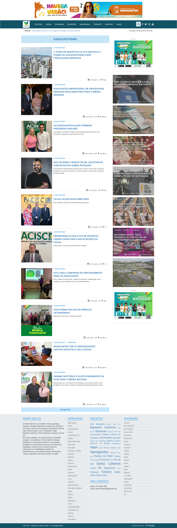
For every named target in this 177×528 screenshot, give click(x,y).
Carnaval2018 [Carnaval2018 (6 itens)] (95, 434)
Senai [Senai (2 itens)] (118, 468)
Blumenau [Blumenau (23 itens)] (101, 431)
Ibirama (126, 460)
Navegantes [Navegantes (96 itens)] (99, 452)
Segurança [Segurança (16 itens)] (109, 468)
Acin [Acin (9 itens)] (92, 424)
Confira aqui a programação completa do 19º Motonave (133, 174)
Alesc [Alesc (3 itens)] (114, 424)
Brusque (127, 445)
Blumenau (148, 224)
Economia (59, 24)
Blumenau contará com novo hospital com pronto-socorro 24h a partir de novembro (133, 267)
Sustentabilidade (74, 507)
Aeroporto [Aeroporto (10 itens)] (100, 424)
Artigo (70, 426)
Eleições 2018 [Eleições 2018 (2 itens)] (94, 441)
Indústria (71, 473)
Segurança (85, 24)
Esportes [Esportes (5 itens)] (117, 441)
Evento (70, 460)
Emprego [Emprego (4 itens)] (102, 441)
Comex (70, 432)
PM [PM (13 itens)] (104, 456)
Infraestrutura (72, 476)
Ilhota (126, 463)
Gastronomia (72, 466)
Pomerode (127, 485)
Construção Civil (74, 435)
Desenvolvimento (74, 441)
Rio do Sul (127, 491)
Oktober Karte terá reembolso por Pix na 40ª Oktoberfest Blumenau (130, 237)
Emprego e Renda (74, 451)
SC (105, 227)
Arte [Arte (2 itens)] (119, 424)
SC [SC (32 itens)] (100, 467)
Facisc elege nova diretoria (71, 199)
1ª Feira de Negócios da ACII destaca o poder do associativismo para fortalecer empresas (76, 55)
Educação (71, 448)
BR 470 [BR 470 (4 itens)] (117, 431)
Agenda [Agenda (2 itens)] (109, 424)
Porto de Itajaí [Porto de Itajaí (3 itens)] (94, 460)
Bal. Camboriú (129, 426)
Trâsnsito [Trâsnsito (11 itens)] (94, 472)
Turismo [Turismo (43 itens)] (106, 471)
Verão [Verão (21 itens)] (117, 472)
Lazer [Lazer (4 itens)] (100, 448)
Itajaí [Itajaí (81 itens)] (93, 447)
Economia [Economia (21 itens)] (106, 437)
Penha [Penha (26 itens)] (97, 456)
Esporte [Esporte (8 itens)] (109, 441)
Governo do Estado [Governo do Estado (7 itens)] (100, 443)
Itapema (127, 473)
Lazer (119, 24)
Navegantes (103, 116)
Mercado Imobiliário (75, 488)
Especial (71, 454)
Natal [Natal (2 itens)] (119, 447)
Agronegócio (72, 423)
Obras (70, 491)
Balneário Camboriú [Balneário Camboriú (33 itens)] (103, 427)
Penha (149, 163)
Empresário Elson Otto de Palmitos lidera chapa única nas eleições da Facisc (75, 239)
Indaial (126, 466)
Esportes (71, 24)
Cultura (70, 438)
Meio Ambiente (73, 485)
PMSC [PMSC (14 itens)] (110, 456)
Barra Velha (128, 432)
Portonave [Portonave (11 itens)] (104, 460)
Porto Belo (127, 488)
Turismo (71, 516)
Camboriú (127, 448)
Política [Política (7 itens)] (118, 456)
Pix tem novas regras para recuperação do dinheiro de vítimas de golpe (130, 114)
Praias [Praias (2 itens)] (111, 460)
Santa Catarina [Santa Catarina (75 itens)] (108, 463)
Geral (49, 24)
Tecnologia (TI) (73, 510)
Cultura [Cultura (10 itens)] (105, 434)
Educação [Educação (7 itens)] (116, 438)
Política (38, 24)
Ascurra (127, 423)
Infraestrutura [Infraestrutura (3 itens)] (116, 443)
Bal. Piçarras (128, 429)
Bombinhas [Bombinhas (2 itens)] (111, 431)
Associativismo (59, 47)
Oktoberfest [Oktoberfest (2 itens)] (113, 452)
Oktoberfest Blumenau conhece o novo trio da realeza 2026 (129, 207)
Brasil (150, 132)
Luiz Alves (132, 163)
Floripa (126, 451)
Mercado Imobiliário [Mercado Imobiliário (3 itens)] (109, 448)
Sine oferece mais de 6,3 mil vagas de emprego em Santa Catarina (56, 31)
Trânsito (97, 24)
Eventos (109, 24)
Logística (71, 482)
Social (70, 504)
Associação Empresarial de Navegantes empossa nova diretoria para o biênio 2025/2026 (78, 91)
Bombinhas (128, 438)
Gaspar (126, 454)
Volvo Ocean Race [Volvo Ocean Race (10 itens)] (98, 475)
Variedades (72, 342)
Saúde (70, 497)
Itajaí (105, 80)
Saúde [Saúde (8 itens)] (93, 468)
